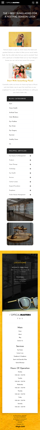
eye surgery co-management (17, 155)
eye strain (12, 126)
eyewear (11, 135)
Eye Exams (20, 350)
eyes (10, 103)
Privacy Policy (20, 420)
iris (10, 144)
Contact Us (20, 237)
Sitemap (20, 422)
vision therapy (13, 164)
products (11, 160)
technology (12, 168)
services (11, 177)
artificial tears (13, 112)
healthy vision (13, 139)
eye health (12, 173)
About (20, 334)
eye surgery (13, 130)
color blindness (13, 117)
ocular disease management (17, 194)
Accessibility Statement (20, 419)
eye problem (13, 121)
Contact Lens (20, 353)
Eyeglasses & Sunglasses (20, 356)
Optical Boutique (20, 362)
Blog (20, 337)
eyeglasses (12, 190)
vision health (13, 108)
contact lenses (13, 181)
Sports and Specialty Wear (20, 359)
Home (20, 331)
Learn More (20, 212)
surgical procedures (14, 186)
